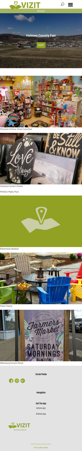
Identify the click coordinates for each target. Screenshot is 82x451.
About (35, 447)
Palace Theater (6, 305)
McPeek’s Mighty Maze (9, 191)
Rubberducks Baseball (9, 248)
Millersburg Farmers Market (11, 362)
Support (46, 447)
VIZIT (41, 45)
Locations (40, 447)
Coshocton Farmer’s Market (11, 186)
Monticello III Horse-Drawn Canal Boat (16, 128)
